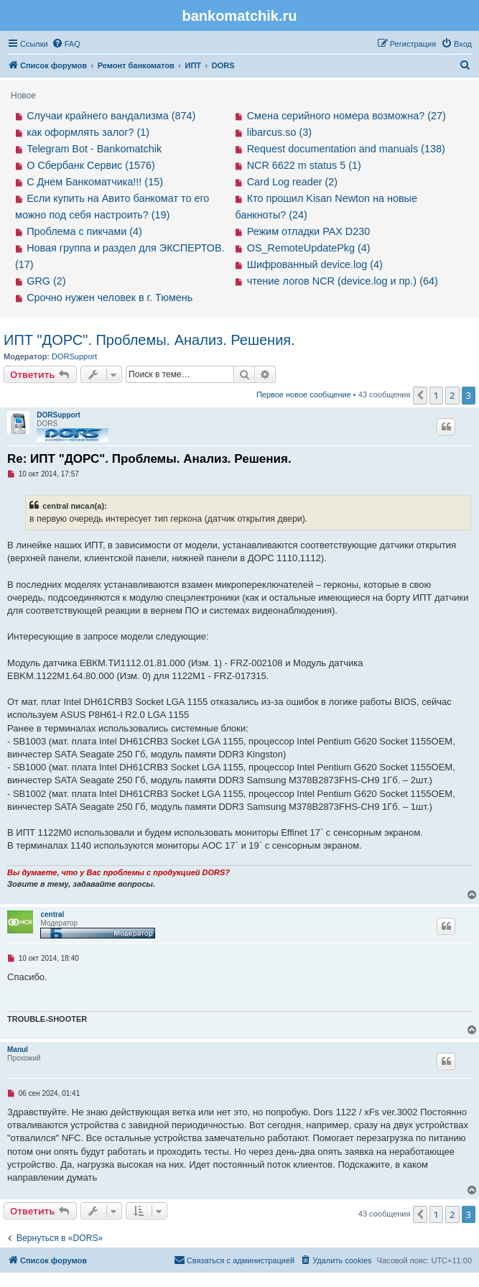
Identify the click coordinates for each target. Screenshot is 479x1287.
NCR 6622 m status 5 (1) (304, 165)
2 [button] (452, 395)
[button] (420, 395)
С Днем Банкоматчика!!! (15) (95, 182)
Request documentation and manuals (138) (346, 148)
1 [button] (436, 395)
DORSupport (74, 356)
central (52, 914)
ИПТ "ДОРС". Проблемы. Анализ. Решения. (149, 340)
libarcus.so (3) (279, 132)
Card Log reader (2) (292, 182)
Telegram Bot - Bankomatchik (94, 148)
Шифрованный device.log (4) (315, 264)
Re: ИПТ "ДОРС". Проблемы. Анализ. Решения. (149, 459)
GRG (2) (46, 281)
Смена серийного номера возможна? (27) (346, 115)
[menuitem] (66, 43)
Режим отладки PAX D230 (309, 231)
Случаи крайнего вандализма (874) (111, 115)
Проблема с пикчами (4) (84, 231)
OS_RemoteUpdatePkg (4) (309, 248)
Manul (17, 1049)
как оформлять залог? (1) (88, 132)
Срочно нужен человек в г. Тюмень (109, 297)
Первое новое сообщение (303, 394)
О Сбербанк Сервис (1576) (91, 165)
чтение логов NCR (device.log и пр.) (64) (342, 281)
